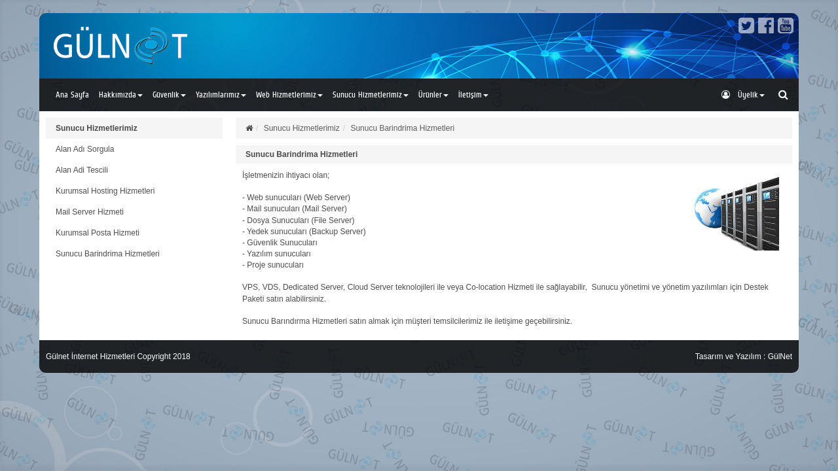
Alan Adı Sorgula (85, 149)
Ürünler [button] (433, 94)
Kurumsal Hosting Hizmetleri (105, 191)
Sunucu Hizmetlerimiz (96, 128)
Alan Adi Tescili (82, 170)
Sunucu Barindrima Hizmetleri (108, 253)
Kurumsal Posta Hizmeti (97, 232)
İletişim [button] (473, 94)
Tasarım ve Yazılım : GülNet (743, 356)
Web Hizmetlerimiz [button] (289, 94)
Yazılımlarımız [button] (221, 94)
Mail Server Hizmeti (90, 212)
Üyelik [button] (743, 94)
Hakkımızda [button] (121, 94)
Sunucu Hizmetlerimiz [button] (371, 94)
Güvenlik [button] (169, 94)
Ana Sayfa (72, 94)
